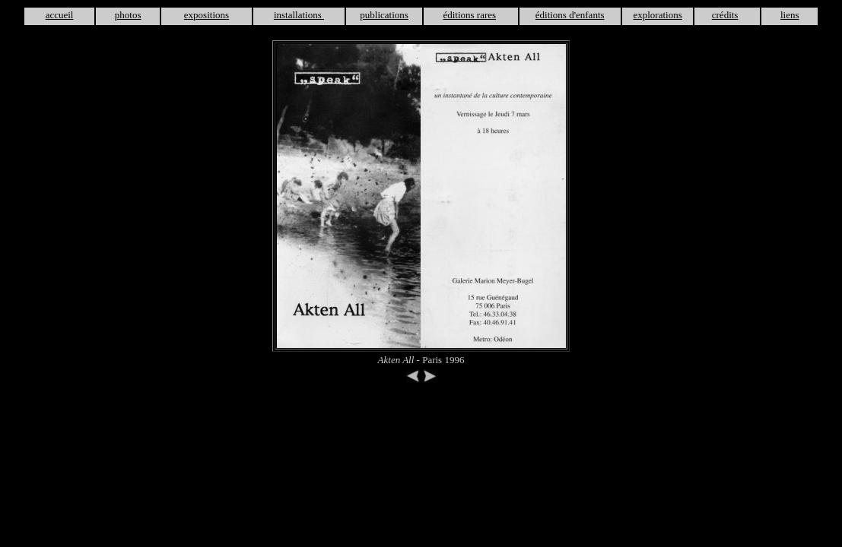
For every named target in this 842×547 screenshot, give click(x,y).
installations (299, 15)
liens (789, 15)
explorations (657, 15)
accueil (60, 15)
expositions (206, 15)
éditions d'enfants (570, 15)
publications (384, 15)
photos (128, 15)
